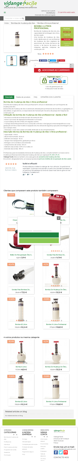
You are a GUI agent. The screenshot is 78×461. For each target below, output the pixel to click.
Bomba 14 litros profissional (56, 324)
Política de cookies (25, 230)
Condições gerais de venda (29, 444)
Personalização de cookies (42, 230)
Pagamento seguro (28, 451)
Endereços (43, 451)
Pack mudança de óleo (10, 447)
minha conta (45, 430)
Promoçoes (7, 455)
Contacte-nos (61, 457)
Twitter (61, 452)
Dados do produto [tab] (23, 97)
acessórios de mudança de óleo (49, 157)
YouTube (66, 452)
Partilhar (43, 60)
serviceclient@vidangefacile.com (65, 449)
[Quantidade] (52, 66)
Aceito (39, 235)
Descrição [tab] (9, 97)
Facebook (56, 452)
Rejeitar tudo (39, 240)
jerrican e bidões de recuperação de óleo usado (55, 159)
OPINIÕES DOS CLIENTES (51, 97)
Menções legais (26, 441)
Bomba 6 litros (21, 367)
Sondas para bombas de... (56, 255)
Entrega (24, 439)
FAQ (35, 97)
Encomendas (44, 444)
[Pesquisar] (14, 18)
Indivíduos (7, 444)
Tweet (52, 60)
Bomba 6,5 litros (21, 324)
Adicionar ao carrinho (54, 70)
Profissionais (7, 442)
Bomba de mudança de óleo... (56, 290)
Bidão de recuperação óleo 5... (21, 255)
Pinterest (61, 60)
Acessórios (7, 452)
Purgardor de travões (10, 449)
